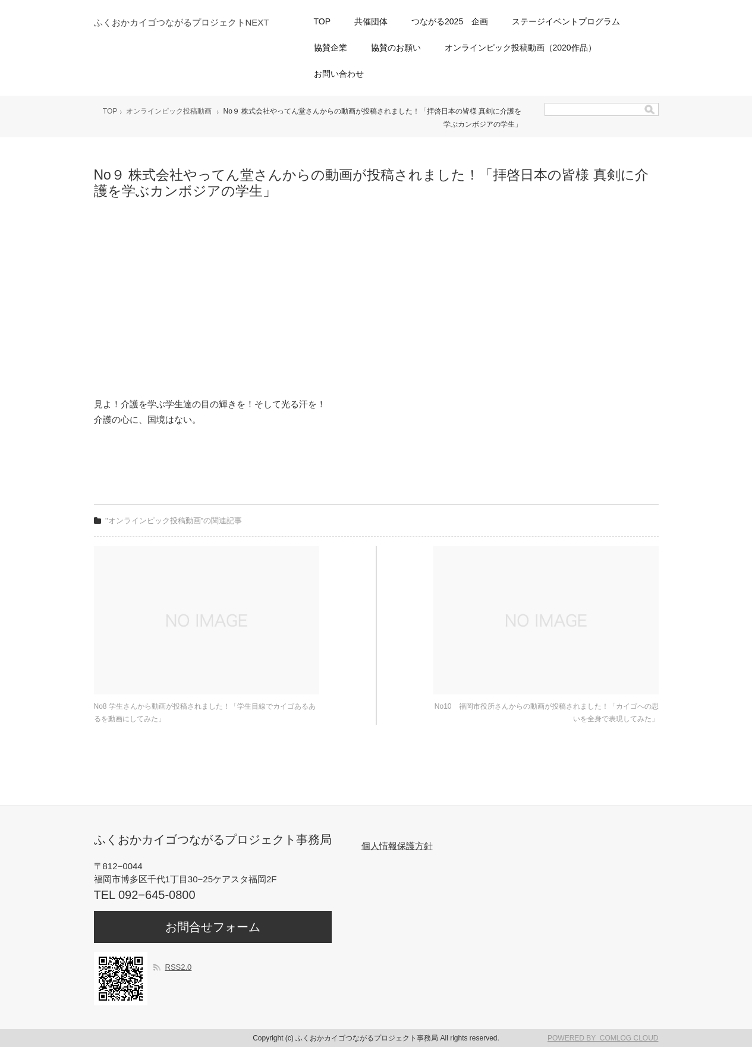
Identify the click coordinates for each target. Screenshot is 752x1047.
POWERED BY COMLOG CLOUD (603, 1038)
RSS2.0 (178, 967)
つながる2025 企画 (449, 21)
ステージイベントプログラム (566, 21)
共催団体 (371, 21)
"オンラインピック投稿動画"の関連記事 (173, 520)
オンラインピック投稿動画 (169, 111)
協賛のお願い (396, 47)
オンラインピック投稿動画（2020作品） (520, 47)
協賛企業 (330, 47)
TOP (322, 21)
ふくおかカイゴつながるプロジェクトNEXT (181, 22)
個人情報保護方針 (397, 846)
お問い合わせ (339, 73)
